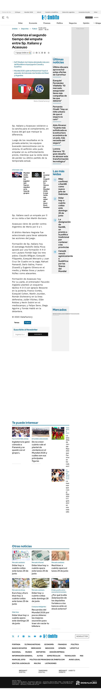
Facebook (18, 636)
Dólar (95, 12)
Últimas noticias (32, 644)
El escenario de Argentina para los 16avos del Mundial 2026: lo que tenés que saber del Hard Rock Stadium (47, 190)
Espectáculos (53, 656)
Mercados (36, 648)
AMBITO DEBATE (67, 671)
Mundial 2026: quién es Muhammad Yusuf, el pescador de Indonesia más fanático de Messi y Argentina (31, 73)
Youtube (35, 636)
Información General (22, 656)
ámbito (15, 29)
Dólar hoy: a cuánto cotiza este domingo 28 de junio (62, 207)
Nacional (16, 652)
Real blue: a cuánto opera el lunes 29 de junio (60, 568)
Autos (40, 656)
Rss (81, 656)
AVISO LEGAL (74, 659)
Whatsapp (41, 636)
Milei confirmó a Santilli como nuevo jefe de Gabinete (63, 186)
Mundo (28, 652)
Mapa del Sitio (18, 659)
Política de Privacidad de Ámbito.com (47, 659)
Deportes (24, 29)
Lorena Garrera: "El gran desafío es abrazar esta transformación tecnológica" (60, 155)
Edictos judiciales (21, 663)
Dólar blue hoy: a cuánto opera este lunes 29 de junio (40, 569)
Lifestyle (74, 648)
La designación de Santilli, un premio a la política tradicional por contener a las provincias (64, 233)
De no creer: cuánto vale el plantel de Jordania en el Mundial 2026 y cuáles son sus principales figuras (39, 451)
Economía (33, 23)
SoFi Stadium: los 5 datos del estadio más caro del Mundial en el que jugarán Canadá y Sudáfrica (31, 64)
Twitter (13, 636)
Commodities (68, 314)
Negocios (73, 23)
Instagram (23, 636)
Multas (37, 663)
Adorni (39, 12)
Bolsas (61, 314)
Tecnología (70, 656)
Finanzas (46, 23)
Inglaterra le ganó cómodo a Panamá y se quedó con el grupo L (21, 447)
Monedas (56, 314)
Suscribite (38, 334)
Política (60, 23)
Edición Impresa (57, 652)
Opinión (86, 23)
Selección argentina (68, 12)
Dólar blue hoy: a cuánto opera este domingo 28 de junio (20, 619)
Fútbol (34, 29)
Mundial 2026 (28, 12)
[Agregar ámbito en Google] (23, 53)
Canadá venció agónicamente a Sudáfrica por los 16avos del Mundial (65, 261)
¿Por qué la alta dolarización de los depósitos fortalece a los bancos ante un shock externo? (59, 602)
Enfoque (17, 12)
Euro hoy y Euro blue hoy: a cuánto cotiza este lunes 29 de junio (20, 598)
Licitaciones (50, 663)
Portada (16, 644)
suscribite (89, 17)
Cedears (76, 314)
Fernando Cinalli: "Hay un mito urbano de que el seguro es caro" (60, 113)
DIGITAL (23, 671)
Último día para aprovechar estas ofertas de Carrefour (60, 71)
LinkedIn (29, 636)
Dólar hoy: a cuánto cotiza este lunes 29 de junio (20, 569)
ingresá (96, 17)
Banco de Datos (19, 648)
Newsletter (82, 636)
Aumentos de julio (84, 12)
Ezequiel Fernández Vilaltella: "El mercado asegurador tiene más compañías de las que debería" (60, 90)
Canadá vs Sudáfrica (51, 12)
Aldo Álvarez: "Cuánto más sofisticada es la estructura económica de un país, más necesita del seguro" (60, 134)
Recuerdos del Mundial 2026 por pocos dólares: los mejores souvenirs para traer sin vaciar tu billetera (40, 617)
